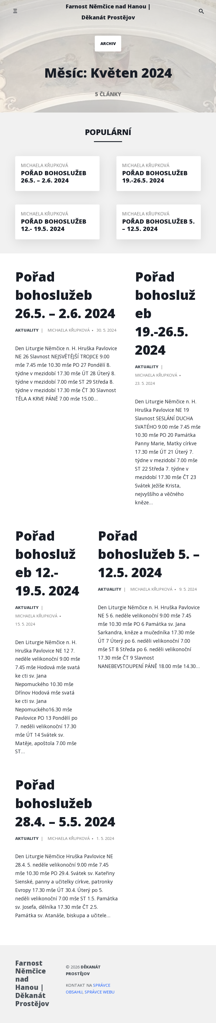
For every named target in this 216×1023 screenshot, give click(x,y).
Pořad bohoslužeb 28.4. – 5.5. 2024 (65, 802)
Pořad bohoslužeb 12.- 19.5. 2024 (47, 563)
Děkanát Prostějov (83, 970)
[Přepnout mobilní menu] (15, 11)
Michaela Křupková (44, 165)
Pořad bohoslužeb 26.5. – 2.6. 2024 (65, 294)
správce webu (99, 992)
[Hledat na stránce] (201, 11)
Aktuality (27, 330)
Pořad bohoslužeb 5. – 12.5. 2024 (149, 554)
